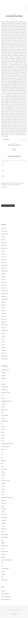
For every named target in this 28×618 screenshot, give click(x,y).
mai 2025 (3, 239)
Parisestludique (4, 537)
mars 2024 (3, 256)
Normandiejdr (4, 517)
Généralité (3, 460)
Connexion (3, 590)
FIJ (1, 455)
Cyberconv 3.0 (4, 409)
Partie (2, 540)
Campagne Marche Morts (6, 401)
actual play (3, 372)
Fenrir (2, 440)
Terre (2, 562)
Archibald (3, 384)
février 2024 (3, 259)
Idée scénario (4, 469)
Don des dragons (4, 415)
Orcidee (3, 525)
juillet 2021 (3, 336)
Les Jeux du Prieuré (5, 480)
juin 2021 (3, 339)
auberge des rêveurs (5, 392)
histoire (14, 14)
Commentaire (4, 187)
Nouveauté (3, 520)
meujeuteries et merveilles (7, 497)
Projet (2, 548)
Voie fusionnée (4, 579)
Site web (3, 176)
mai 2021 (3, 341)
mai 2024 (3, 253)
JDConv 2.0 (3, 474)
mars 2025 (3, 242)
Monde (2, 506)
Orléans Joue (4, 528)
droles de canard (4, 421)
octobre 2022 (4, 296)
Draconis (3, 418)
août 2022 (3, 302)
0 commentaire (24, 139)
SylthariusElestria (6, 139)
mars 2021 (3, 347)
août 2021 (3, 333)
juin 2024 (3, 251)
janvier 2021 (3, 353)
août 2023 (3, 273)
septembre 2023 (4, 271)
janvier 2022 (3, 322)
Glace (2, 463)
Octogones (3, 523)
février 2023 (3, 285)
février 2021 (3, 350)
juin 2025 (3, 236)
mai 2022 (3, 310)
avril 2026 (3, 228)
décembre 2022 (4, 290)
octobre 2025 (4, 231)
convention (3, 404)
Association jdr (4, 389)
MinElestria (3, 500)
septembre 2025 (4, 234)
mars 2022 (3, 316)
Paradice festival (4, 534)
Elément (3, 426)
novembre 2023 (4, 265)
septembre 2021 (4, 330)
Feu (2, 452)
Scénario (3, 557)
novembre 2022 (4, 293)
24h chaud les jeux (5, 370)
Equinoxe (3, 435)
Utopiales (3, 574)
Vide (2, 577)
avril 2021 (3, 344)
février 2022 (3, 319)
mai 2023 (3, 279)
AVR (2, 395)
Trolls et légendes (5, 568)
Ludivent (3, 486)
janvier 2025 (3, 245)
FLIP (2, 457)
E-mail (3, 170)
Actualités (3, 375)
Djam (2, 412)
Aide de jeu (3, 378)
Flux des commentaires (6, 596)
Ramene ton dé (4, 551)
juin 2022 (3, 307)
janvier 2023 (3, 288)
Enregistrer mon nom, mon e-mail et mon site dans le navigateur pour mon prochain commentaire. (12, 183)
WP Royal (20, 609)
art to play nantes (5, 387)
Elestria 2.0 (3, 429)
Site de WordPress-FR (6, 599)
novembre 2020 (4, 358)
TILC (2, 565)
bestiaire (3, 398)
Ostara (2, 531)
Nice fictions (3, 508)
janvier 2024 (3, 262)
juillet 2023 (3, 276)
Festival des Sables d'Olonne (7, 443)
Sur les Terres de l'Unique (6, 560)
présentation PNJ (4, 545)
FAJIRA (2, 438)
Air (1, 381)
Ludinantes (3, 483)
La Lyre (2, 477)
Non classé (3, 514)
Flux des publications (5, 593)
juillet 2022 (3, 305)
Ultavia (2, 571)
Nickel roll (3, 511)
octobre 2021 (4, 327)
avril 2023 (3, 282)
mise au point (4, 503)
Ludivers (3, 489)
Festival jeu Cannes (5, 446)
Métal (2, 494)
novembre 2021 (4, 324)
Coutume (3, 406)
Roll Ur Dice (3, 554)
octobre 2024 (4, 248)
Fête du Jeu (3, 449)
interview (3, 472)
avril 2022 (3, 313)
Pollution (3, 543)
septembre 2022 (4, 299)
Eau (2, 423)
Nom (2, 164)
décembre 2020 (4, 356)
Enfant (2, 432)
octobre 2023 (4, 268)
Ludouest (3, 491)
